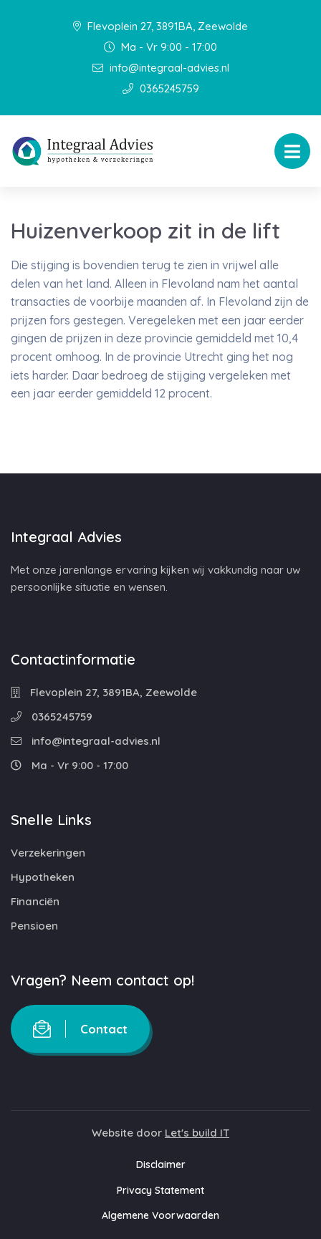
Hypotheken (43, 877)
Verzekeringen (48, 852)
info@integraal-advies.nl (160, 67)
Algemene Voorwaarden (160, 1215)
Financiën (35, 901)
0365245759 (161, 88)
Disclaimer (161, 1164)
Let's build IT (197, 1132)
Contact (80, 1029)
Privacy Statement (160, 1190)
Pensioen (34, 925)
